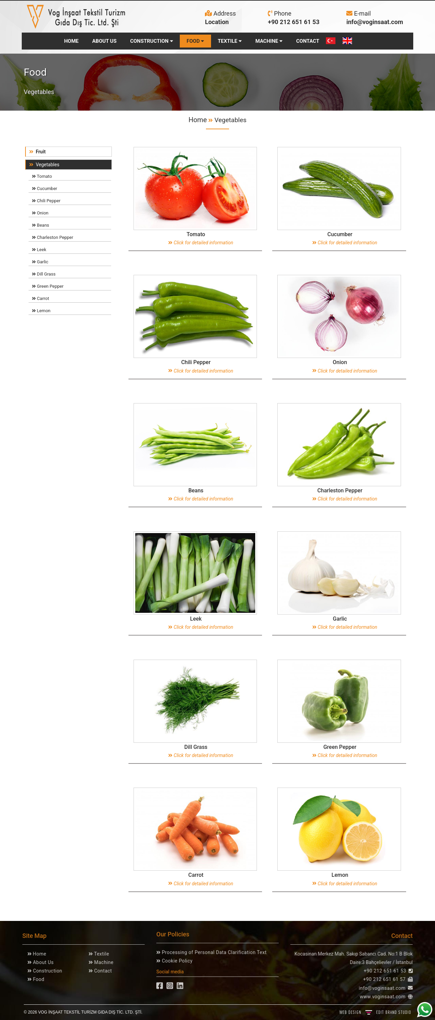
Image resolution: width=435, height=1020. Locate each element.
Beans (40, 225)
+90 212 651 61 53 (293, 21)
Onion (40, 212)
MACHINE (268, 41)
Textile (98, 954)
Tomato (42, 176)
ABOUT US (104, 41)
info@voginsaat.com (374, 21)
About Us (40, 962)
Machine (100, 962)
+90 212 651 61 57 (387, 979)
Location (217, 21)
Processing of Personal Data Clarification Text (213, 949)
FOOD (195, 41)
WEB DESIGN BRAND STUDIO (375, 1012)
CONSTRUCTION (151, 41)
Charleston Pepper (52, 237)
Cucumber (44, 188)
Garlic (40, 261)
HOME (71, 41)
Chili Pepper (46, 200)
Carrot (40, 298)
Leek (39, 249)
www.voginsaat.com (385, 996)
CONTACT (307, 41)
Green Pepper (48, 286)
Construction (44, 971)
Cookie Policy (176, 958)
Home (198, 120)
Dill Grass (43, 274)
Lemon (41, 310)
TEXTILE (230, 41)
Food (35, 979)
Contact (99, 971)
